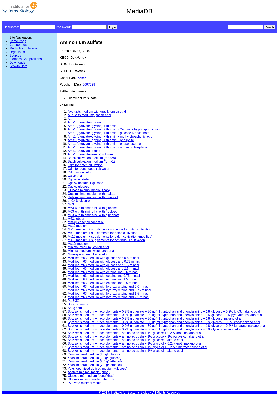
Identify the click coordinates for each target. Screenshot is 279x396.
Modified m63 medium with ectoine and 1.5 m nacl (103, 279)
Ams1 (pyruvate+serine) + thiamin (91, 154)
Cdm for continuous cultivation (89, 168)
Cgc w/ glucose (78, 186)
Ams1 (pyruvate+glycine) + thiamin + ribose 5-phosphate (107, 147)
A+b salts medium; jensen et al (89, 115)
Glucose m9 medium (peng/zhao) (91, 375)
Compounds (18, 44)
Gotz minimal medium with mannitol (93, 197)
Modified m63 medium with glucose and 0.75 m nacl (104, 261)
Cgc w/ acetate (78, 179)
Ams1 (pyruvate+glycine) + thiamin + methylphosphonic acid (110, 136)
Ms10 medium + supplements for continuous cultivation (106, 240)
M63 (71, 204)
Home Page (18, 41)
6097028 (89, 84)
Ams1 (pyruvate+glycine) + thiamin (92, 126)
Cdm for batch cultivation (85, 165)
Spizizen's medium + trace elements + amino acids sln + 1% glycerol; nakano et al (125, 350)
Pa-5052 (74, 300)
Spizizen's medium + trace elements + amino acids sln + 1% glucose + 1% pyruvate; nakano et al (136, 336)
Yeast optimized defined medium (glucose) (97, 368)
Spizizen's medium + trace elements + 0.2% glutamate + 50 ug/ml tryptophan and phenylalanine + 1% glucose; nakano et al (154, 318)
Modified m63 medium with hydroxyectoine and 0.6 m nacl (108, 286)
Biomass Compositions (26, 59)
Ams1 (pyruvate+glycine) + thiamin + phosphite (101, 140)
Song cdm (75, 308)
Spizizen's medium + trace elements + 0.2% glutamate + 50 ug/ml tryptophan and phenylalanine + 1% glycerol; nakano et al (154, 329)
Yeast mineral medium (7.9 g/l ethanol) (95, 365)
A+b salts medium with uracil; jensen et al (97, 111)
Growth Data (18, 66)
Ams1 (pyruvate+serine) (84, 150)
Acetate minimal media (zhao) (89, 372)
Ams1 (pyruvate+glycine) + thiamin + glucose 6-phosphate (108, 133)
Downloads (17, 62)
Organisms (17, 52)
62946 (81, 78)
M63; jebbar (76, 218)
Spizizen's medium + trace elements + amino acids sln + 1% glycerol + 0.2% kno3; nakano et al (134, 343)
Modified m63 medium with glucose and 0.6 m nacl (103, 258)
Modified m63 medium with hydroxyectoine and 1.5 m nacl (108, 293)
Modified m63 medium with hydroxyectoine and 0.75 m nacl (109, 290)
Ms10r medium (78, 243)
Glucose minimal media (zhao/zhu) (92, 379)
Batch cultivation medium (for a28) (92, 158)
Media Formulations (23, 48)
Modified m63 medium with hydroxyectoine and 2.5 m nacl (108, 297)
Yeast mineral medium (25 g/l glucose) (94, 358)
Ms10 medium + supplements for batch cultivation (102, 233)
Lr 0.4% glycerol (79, 200)
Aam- (71, 118)
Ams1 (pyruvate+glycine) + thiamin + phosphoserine (104, 143)
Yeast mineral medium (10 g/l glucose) (94, 354)
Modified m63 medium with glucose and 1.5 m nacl (103, 265)
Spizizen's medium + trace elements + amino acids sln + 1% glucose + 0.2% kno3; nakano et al (134, 333)
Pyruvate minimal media (84, 382)
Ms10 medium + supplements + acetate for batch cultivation (109, 229)
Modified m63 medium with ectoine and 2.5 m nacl (103, 283)
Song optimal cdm (80, 304)
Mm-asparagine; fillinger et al (88, 254)
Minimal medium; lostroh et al (88, 247)
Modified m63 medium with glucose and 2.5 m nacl (103, 268)
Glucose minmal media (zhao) (89, 190)
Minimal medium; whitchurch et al (91, 250)
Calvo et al (75, 175)
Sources (15, 55)
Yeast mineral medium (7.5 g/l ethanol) (95, 361)
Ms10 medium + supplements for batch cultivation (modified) (110, 236)
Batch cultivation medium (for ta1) (91, 161)
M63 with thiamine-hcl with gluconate (93, 215)
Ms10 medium (77, 225)
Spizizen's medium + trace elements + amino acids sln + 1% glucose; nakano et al (125, 340)
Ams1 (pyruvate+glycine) (85, 122)
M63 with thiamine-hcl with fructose (92, 211)
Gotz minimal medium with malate (91, 193)
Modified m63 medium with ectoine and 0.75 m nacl (104, 275)
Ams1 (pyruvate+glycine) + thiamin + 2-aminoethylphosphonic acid (114, 129)
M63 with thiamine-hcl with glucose (92, 208)
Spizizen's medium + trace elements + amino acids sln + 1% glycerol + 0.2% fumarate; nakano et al (137, 347)
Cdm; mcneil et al (80, 172)
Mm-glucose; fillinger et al (85, 222)
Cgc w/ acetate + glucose (85, 183)
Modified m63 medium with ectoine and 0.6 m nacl (103, 272)
